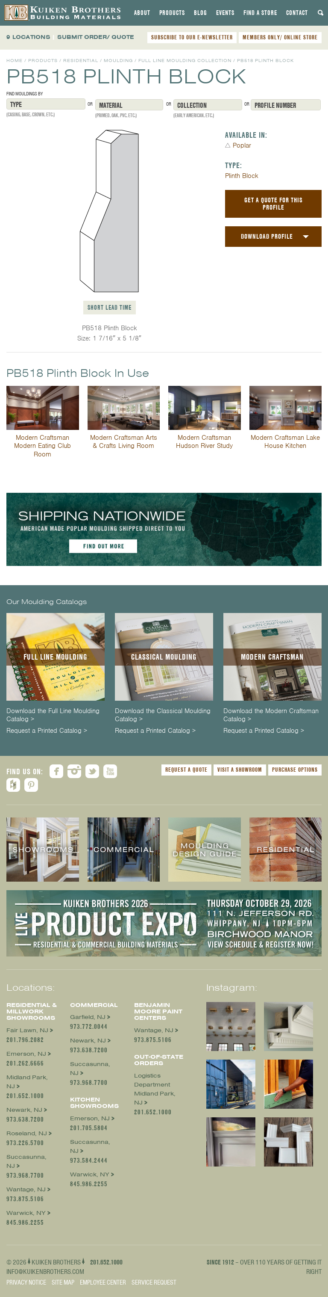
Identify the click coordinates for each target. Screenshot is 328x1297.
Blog (200, 13)
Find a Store (260, 13)
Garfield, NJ (87, 1017)
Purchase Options (295, 769)
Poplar (242, 145)
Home (14, 60)
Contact (297, 13)
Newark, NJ (24, 1109)
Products (172, 13)
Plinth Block (241, 176)
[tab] (142, 13)
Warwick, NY (26, 1213)
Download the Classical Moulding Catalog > (163, 715)
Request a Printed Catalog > (46, 731)
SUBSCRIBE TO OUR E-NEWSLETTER (192, 37)
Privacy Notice (26, 1282)
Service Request (154, 1282)
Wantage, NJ (26, 1189)
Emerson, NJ (26, 1053)
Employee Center (103, 1282)
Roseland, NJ (26, 1133)
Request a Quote (186, 769)
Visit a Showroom (239, 769)
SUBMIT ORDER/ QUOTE (95, 37)
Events (225, 13)
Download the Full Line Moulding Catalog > (53, 715)
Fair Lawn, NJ (27, 1030)
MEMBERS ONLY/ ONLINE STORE (280, 37)
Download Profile (267, 236)
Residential (80, 60)
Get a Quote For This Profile (273, 203)
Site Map (63, 1282)
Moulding (118, 60)
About (142, 13)
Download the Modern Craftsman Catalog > (271, 715)
